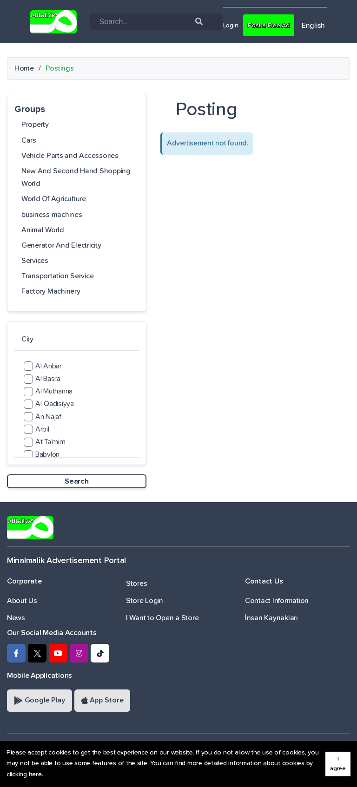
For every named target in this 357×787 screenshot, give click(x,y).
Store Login (144, 600)
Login (232, 25)
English (322, 25)
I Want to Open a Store (162, 618)
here (35, 774)
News (16, 618)
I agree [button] (338, 764)
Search (76, 481)
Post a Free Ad (274, 25)
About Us (22, 600)
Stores (136, 583)
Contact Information (277, 600)
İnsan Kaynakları (271, 618)
